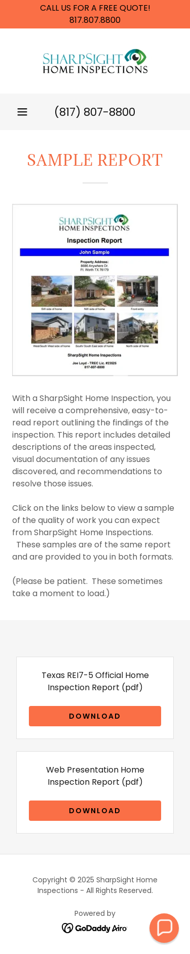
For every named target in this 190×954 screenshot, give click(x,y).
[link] (95, 61)
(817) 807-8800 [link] (94, 112)
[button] (22, 112)
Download (95, 716)
